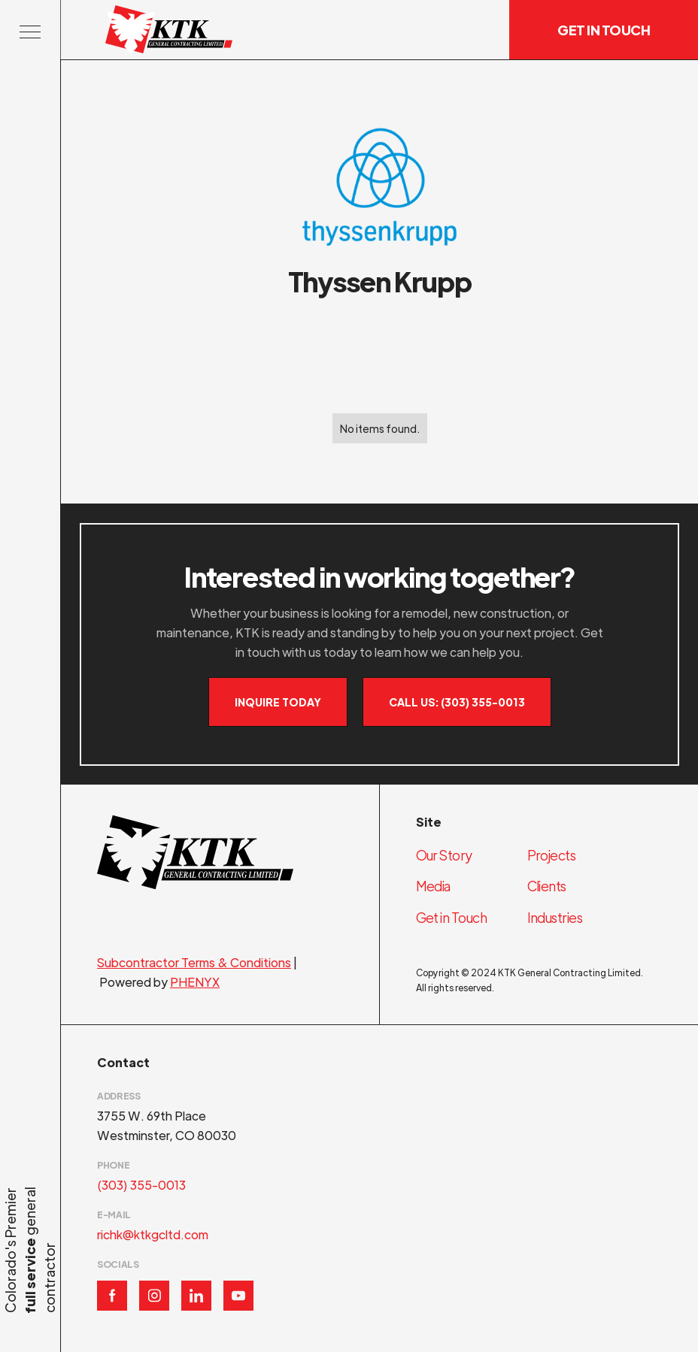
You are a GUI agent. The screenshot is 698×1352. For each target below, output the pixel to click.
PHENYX (195, 982)
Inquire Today (278, 702)
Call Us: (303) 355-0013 (457, 702)
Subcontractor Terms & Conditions (194, 962)
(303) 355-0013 (141, 1185)
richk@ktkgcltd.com (152, 1234)
